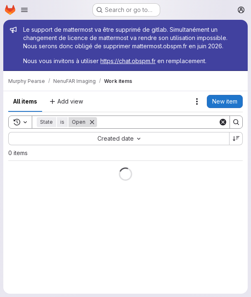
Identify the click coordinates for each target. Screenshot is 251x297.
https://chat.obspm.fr (128, 60)
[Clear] (223, 122)
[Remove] (92, 122)
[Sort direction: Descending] (236, 138)
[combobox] (118, 138)
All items (25, 101)
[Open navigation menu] (24, 9)
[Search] (158, 122)
